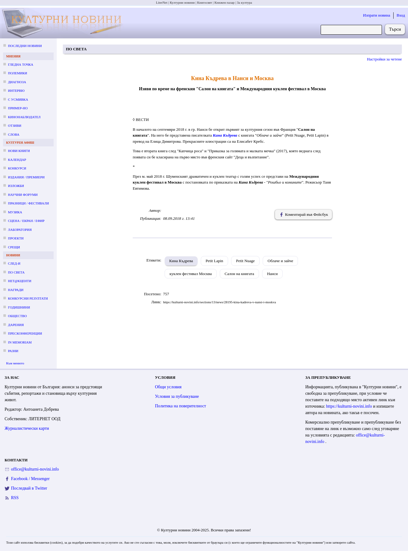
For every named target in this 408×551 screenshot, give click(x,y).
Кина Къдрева (181, 260)
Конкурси (17, 168)
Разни (13, 351)
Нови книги (19, 151)
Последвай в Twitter (29, 488)
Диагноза (17, 82)
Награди (15, 290)
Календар (17, 159)
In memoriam (20, 342)
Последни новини (25, 46)
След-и (14, 263)
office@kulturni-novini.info (35, 469)
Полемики (17, 73)
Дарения (16, 325)
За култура (244, 2)
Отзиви (14, 125)
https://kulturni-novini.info (349, 406)
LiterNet (161, 2)
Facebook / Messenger (30, 478)
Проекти (16, 238)
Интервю (16, 90)
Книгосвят (204, 2)
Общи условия (168, 387)
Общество (17, 316)
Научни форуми (23, 194)
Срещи (14, 247)
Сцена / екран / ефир (26, 221)
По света (16, 272)
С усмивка (18, 99)
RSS (15, 497)
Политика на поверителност (180, 406)
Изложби (16, 186)
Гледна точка (20, 64)
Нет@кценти (19, 281)
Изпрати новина (376, 15)
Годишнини (19, 307)
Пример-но (18, 108)
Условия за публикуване (177, 396)
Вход (401, 15)
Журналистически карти (27, 428)
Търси (395, 29)
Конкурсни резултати (28, 298)
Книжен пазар (225, 2)
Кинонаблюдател (24, 117)
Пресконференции (25, 333)
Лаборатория (20, 229)
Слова (13, 134)
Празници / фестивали (28, 203)
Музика (15, 212)
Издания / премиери (26, 177)
